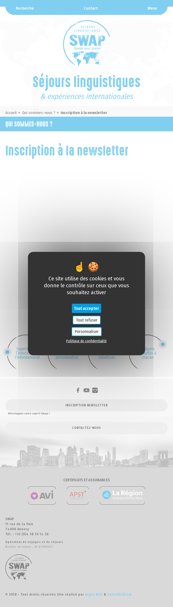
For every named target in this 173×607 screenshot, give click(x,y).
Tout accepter (86, 308)
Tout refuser (86, 320)
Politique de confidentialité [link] (86, 341)
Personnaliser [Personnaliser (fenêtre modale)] (86, 331)
